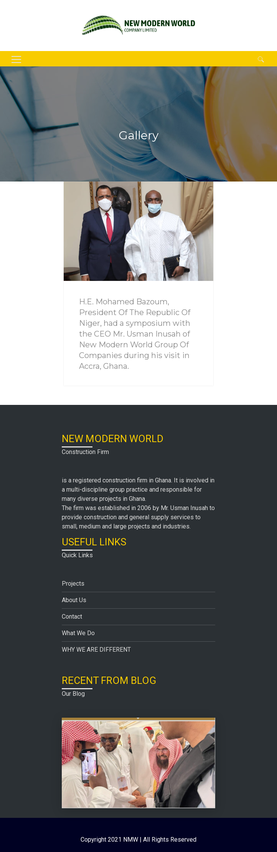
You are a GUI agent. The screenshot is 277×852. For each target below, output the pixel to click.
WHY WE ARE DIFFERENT (96, 649)
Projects (73, 583)
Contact (72, 616)
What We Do (78, 633)
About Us (74, 600)
